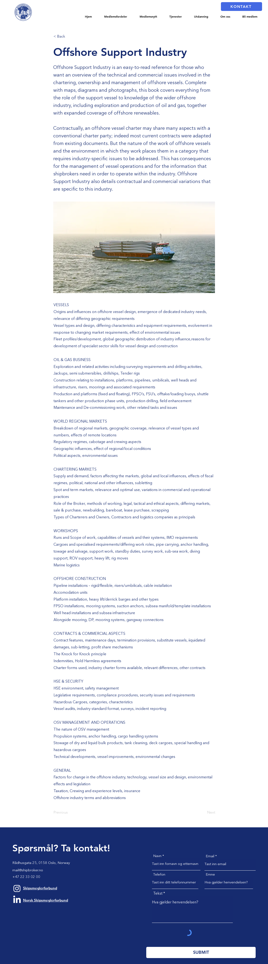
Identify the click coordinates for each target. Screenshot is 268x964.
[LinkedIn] (17, 900)
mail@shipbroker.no (27, 870)
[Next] (203, 812)
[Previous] (69, 812)
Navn (157, 856)
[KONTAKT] (241, 6)
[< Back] (69, 36)
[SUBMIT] (201, 952)
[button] (115, 16)
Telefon (159, 875)
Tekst (157, 894)
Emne (210, 875)
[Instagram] (17, 888)
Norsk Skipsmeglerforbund (45, 900)
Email (210, 856)
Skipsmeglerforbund (40, 888)
